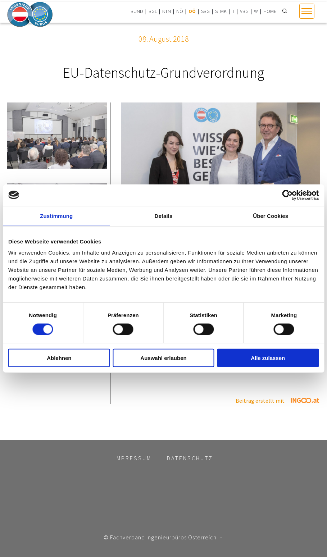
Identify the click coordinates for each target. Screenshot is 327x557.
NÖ (179, 11)
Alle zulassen (268, 358)
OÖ (192, 11)
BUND (137, 11)
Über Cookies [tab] (270, 216)
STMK (221, 11)
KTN (166, 11)
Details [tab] (164, 216)
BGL (153, 11)
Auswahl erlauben (163, 358)
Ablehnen (59, 358)
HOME (269, 11)
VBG (244, 11)
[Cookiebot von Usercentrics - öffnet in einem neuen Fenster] (287, 195)
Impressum (132, 458)
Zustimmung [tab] (56, 216)
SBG (205, 11)
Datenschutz (190, 458)
